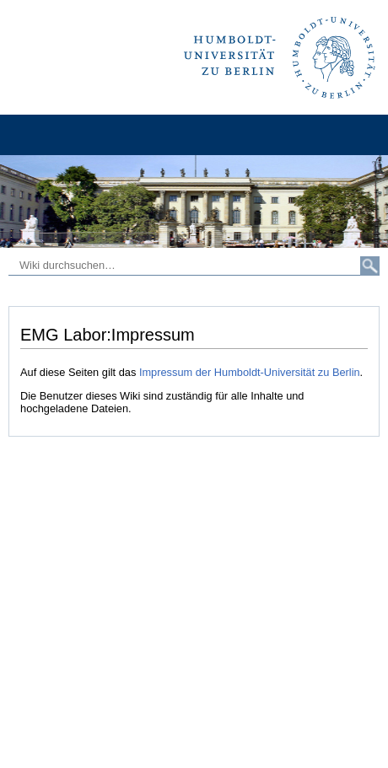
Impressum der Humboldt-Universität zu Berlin (249, 372)
